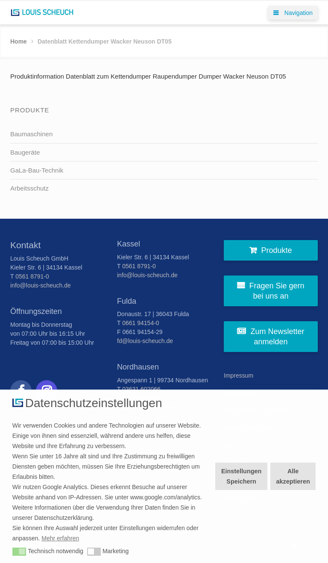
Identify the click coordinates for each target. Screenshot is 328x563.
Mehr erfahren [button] (60, 538)
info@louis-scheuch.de (40, 285)
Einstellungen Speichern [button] (241, 476)
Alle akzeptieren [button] (293, 476)
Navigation (293, 12)
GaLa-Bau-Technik (36, 170)
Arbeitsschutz (29, 188)
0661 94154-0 (140, 323)
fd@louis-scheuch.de (145, 340)
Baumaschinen (31, 134)
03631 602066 (141, 389)
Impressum (238, 375)
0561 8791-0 (32, 276)
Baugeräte (25, 152)
